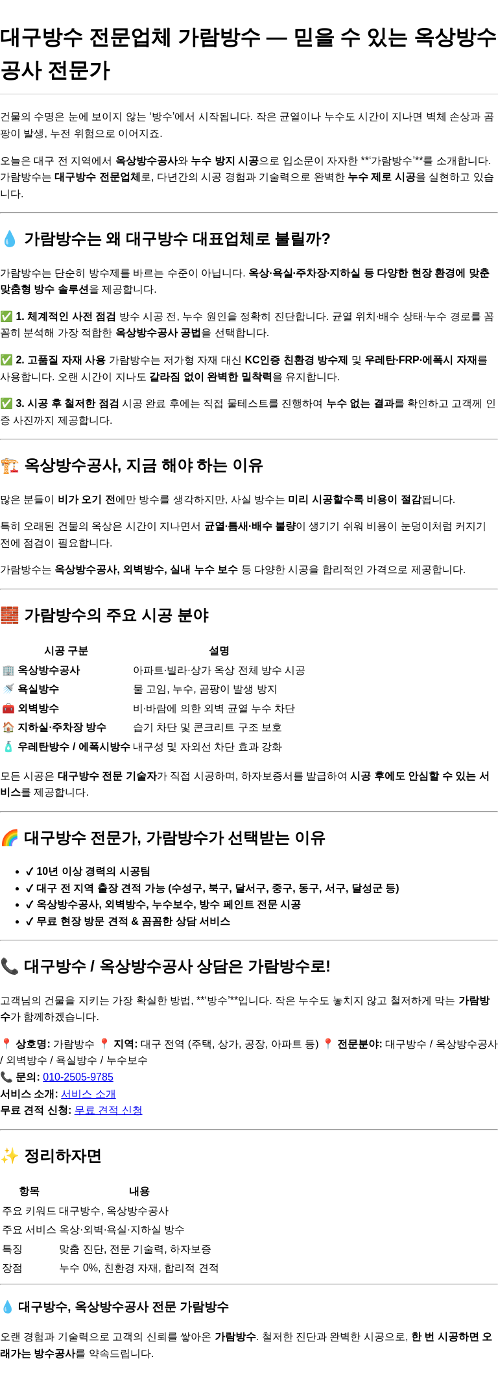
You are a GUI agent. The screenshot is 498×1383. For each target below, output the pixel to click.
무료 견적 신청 (109, 1110)
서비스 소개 (88, 1093)
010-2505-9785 (78, 1077)
